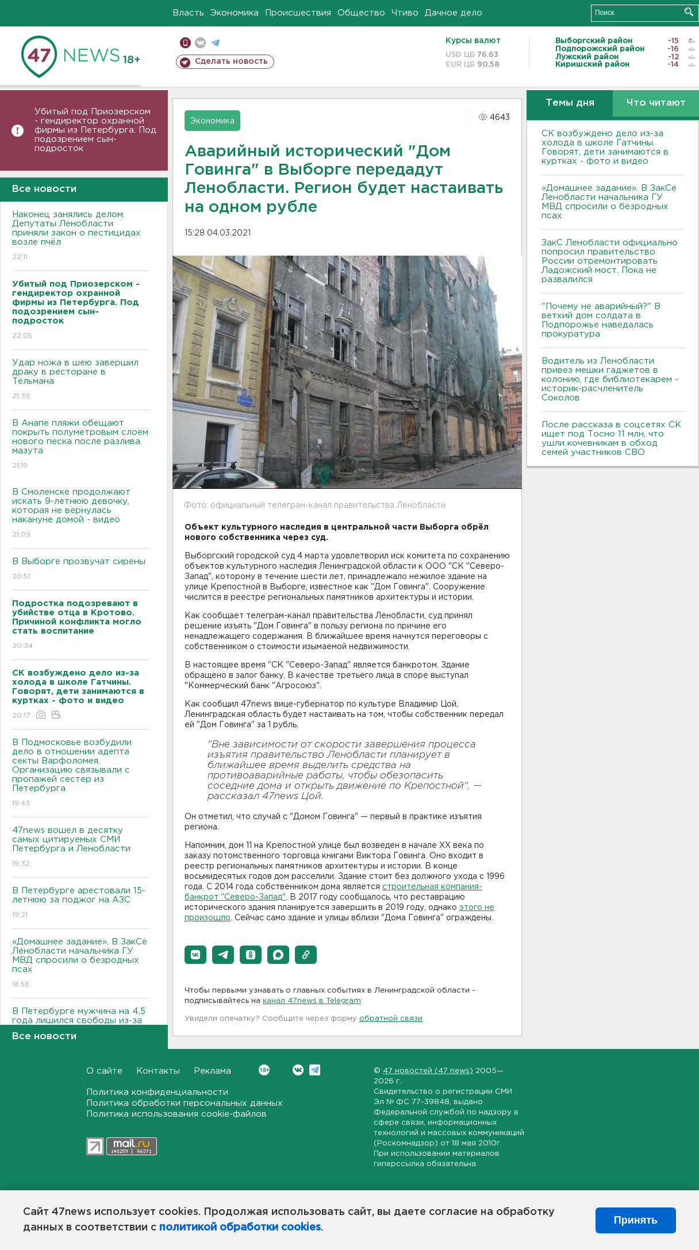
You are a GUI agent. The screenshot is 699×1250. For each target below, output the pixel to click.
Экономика (234, 13)
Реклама (212, 1071)
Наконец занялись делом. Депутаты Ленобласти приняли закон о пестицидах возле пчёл (80, 236)
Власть (188, 13)
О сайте (104, 1071)
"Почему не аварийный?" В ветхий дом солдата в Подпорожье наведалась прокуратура (600, 320)
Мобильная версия (185, 42)
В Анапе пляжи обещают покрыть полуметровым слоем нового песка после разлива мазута (80, 444)
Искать (689, 11)
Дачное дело (453, 13)
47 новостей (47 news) (428, 1071)
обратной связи (391, 1019)
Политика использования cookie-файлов (176, 1114)
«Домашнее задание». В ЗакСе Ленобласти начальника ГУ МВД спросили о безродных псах (80, 963)
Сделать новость (231, 61)
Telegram (314, 1069)
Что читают (656, 103)
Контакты (158, 1071)
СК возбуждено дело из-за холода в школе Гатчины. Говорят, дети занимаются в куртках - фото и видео (605, 147)
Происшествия (298, 13)
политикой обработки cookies (240, 1227)
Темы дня (570, 103)
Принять (636, 1220)
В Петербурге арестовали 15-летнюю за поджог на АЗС (80, 903)
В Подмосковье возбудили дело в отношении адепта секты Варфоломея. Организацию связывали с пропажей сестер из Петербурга (80, 773)
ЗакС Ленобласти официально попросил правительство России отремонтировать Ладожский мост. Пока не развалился (609, 261)
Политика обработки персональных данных (184, 1103)
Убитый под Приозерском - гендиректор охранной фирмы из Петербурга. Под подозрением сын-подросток (95, 130)
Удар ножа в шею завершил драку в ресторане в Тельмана (80, 380)
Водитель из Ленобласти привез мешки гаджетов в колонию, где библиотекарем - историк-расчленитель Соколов (609, 379)
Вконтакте (264, 1069)
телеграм (215, 42)
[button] (195, 955)
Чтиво (404, 13)
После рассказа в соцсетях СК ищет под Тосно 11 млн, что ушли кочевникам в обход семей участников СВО (611, 438)
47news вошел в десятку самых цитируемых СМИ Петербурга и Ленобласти (80, 848)
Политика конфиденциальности (157, 1092)
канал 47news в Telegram (312, 1001)
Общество (361, 13)
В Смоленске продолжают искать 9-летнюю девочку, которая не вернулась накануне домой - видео (80, 513)
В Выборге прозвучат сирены (80, 569)
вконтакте (200, 42)
